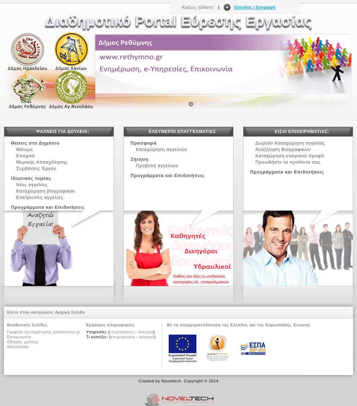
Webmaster (18, 347)
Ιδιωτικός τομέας (31, 178)
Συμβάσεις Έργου (38, 168)
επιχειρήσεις (122, 332)
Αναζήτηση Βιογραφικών (283, 149)
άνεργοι (145, 332)
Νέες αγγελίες (33, 184)
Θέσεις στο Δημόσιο (35, 143)
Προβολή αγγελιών (157, 165)
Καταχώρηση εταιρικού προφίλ (290, 155)
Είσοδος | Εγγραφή (255, 7)
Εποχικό (27, 155)
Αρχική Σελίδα (70, 312)
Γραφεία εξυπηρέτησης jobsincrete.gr (43, 332)
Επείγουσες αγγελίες (39, 197)
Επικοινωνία (19, 337)
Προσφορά (144, 143)
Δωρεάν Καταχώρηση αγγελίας (290, 143)
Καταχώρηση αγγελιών (161, 149)
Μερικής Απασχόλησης (43, 162)
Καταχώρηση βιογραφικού (45, 191)
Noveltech (171, 381)
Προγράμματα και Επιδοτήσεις (48, 207)
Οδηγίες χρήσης (22, 342)
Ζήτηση (140, 159)
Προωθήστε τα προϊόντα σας (288, 162)
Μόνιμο (24, 149)
